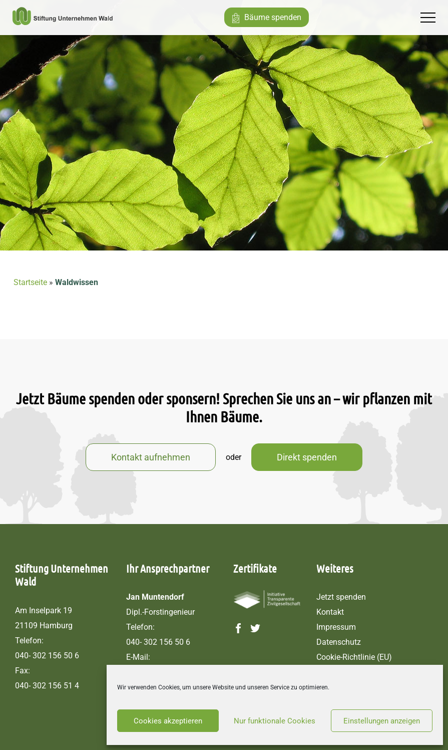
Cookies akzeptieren (168, 720)
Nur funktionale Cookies (274, 720)
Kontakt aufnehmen (150, 457)
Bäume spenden (272, 17)
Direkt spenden (307, 457)
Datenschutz (338, 642)
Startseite (30, 282)
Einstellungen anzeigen (381, 720)
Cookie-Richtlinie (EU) (354, 657)
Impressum (336, 627)
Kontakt (330, 612)
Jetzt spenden (341, 597)
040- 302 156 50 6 (47, 655)
